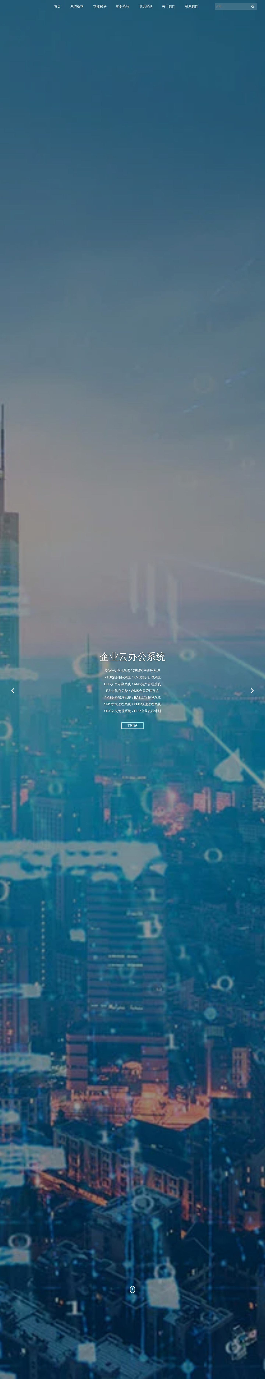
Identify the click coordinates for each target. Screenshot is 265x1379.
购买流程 (122, 6)
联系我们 (191, 6)
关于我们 (168, 6)
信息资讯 (145, 6)
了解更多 (132, 727)
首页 (57, 6)
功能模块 (100, 6)
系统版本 (77, 6)
